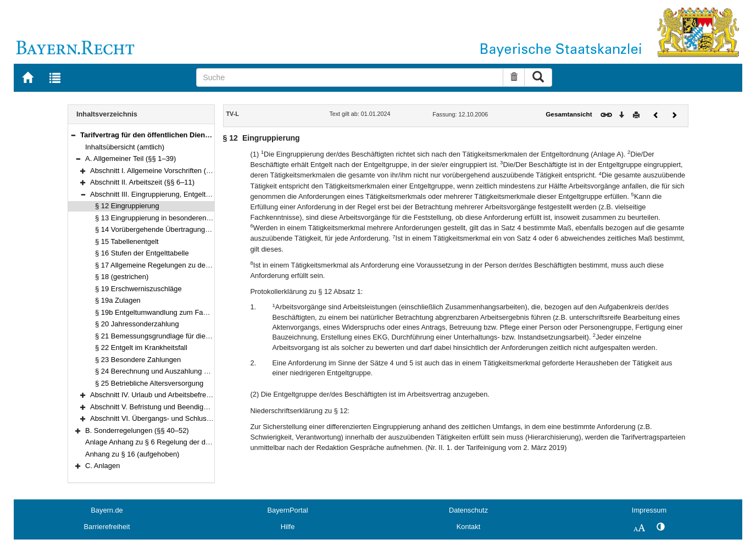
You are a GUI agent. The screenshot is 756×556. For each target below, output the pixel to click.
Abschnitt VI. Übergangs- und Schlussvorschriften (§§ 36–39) (186, 418)
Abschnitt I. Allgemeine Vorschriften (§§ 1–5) (160, 170)
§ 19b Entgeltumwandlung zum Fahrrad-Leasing (171, 312)
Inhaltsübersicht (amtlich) (124, 147)
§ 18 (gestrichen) (121, 277)
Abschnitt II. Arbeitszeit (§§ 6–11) (142, 182)
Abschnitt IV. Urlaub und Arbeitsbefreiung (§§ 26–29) (173, 395)
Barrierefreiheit (107, 526)
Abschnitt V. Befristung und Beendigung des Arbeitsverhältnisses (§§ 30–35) (210, 407)
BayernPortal (288, 510)
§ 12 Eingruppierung (127, 206)
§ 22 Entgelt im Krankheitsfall (141, 347)
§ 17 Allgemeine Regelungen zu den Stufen (163, 265)
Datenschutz (468, 510)
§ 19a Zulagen (118, 300)
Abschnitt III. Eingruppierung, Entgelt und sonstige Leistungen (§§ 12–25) (205, 194)
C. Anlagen (102, 466)
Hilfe (288, 526)
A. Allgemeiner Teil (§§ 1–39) (130, 158)
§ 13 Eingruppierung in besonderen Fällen (161, 218)
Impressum (649, 510)
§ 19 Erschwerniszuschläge (138, 289)
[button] (73, 135)
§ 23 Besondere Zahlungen (138, 359)
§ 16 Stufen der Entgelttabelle (142, 253)
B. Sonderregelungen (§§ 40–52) (137, 430)
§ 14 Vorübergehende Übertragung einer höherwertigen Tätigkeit (197, 229)
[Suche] (349, 77)
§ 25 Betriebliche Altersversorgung (149, 383)
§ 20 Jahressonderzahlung (137, 324)
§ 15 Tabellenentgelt (127, 241)
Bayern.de (107, 510)
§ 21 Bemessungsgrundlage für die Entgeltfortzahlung (180, 336)
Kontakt (468, 526)
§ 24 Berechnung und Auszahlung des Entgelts (169, 371)
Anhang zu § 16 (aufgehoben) (132, 454)
